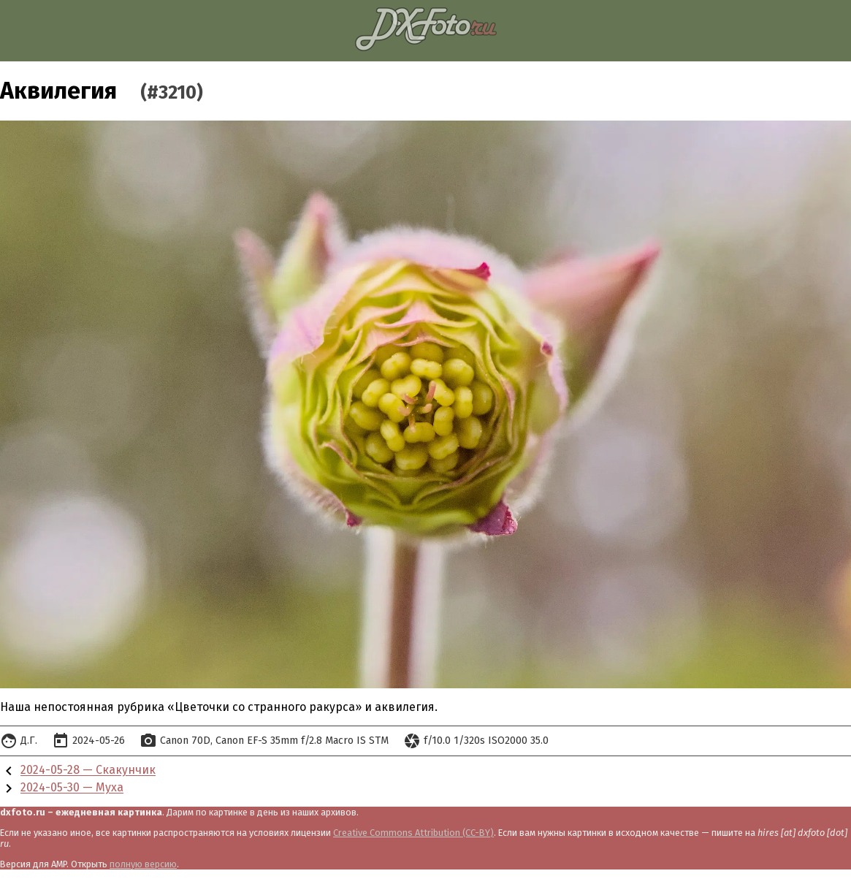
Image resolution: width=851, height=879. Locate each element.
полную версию (143, 864)
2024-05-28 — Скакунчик (88, 770)
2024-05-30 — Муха (71, 788)
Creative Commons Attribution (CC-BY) (413, 832)
